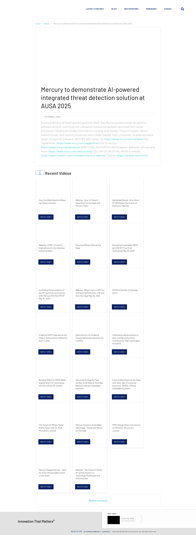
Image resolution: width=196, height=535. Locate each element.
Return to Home (98, 500)
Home (38, 23)
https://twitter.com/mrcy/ (132, 155)
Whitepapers (131, 9)
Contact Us (106, 531)
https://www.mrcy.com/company (123, 139)
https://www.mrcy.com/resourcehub (70, 151)
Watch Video (46, 217)
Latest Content (95, 9)
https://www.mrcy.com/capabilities (77, 143)
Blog (114, 9)
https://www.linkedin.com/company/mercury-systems (73, 155)
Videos (167, 9)
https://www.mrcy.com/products (60, 147)
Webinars (151, 9)
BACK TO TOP (76, 531)
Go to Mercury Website (91, 531)
